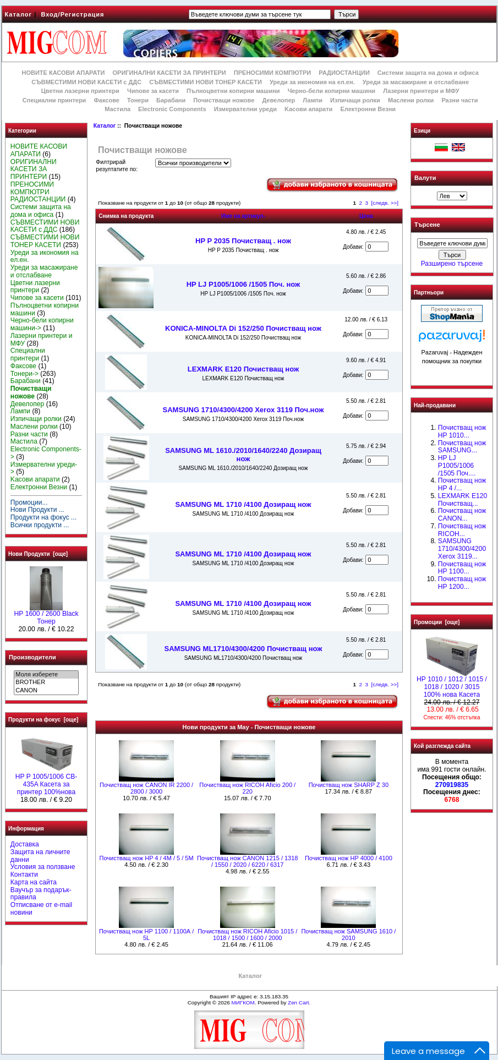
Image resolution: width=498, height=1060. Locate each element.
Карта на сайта (33, 882)
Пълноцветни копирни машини (233, 91)
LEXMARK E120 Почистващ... (462, 499)
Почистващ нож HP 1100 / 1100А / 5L (146, 934)
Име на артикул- (243, 216)
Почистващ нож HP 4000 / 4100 (348, 858)
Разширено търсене (452, 263)
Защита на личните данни (40, 856)
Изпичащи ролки (355, 100)
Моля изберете (46, 675)
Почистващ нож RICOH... (462, 530)
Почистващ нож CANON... (462, 514)
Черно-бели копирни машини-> (42, 324)
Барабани (170, 100)
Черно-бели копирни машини (331, 91)
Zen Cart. (299, 1002)
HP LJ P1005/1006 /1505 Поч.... (457, 465)
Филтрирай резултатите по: (117, 165)
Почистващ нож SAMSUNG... (462, 447)
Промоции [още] (436, 622)
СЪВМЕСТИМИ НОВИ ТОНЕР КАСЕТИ (205, 82)
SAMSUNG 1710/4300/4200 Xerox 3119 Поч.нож (243, 410)
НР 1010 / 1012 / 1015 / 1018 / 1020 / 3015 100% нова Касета (452, 684)
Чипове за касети (153, 91)
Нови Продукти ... (37, 509)
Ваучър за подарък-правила (41, 893)
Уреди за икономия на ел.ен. (312, 82)
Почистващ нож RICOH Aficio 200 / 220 (247, 788)
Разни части (459, 100)
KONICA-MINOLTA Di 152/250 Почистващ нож (243, 328)
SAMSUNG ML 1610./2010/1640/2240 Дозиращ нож (243, 454)
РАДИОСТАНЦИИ (344, 72)
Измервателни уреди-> (43, 468)
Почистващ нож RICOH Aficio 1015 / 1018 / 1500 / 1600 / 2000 (247, 934)
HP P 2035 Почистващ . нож (243, 241)
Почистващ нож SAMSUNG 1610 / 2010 (348, 934)
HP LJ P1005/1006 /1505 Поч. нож (243, 284)
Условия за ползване (42, 867)
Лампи (312, 100)
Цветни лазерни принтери (80, 91)
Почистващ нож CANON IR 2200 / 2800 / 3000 (146, 788)
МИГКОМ (242, 1002)
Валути (425, 177)
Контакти (24, 874)
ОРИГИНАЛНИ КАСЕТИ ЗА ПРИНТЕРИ (169, 72)
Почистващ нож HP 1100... (462, 568)
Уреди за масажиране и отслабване (416, 82)
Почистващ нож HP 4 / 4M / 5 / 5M (147, 858)
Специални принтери (54, 100)
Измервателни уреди (245, 109)
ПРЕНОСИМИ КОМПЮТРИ (272, 72)
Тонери (138, 100)
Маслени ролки (411, 100)
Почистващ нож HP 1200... (462, 583)
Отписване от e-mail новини (41, 908)
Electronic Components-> (45, 453)
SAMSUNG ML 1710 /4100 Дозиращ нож (243, 504)
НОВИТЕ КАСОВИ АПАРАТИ (63, 72)
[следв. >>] (385, 203)
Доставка (24, 844)
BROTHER (46, 682)
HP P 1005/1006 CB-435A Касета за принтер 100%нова (46, 781)
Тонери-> (24, 374)
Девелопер (278, 100)
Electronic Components (172, 109)
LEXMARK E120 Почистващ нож (243, 369)
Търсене (427, 225)
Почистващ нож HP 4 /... (462, 484)
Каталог (18, 14)
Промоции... (29, 502)
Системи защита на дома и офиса (428, 72)
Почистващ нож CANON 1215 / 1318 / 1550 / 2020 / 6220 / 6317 (247, 861)
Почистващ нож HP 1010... (462, 431)
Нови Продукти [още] (38, 554)
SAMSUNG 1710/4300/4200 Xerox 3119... (462, 548)
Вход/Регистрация (72, 14)
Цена (366, 216)
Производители (32, 657)
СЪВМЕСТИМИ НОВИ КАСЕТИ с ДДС (86, 82)
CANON (46, 691)
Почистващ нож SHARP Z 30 (348, 785)
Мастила (117, 109)
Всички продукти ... (39, 525)
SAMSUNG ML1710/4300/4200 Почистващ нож (243, 648)
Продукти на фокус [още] (43, 720)
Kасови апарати (308, 109)
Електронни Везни (368, 109)
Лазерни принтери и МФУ (421, 91)
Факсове (106, 100)
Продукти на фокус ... (43, 517)
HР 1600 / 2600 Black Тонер (46, 614)
